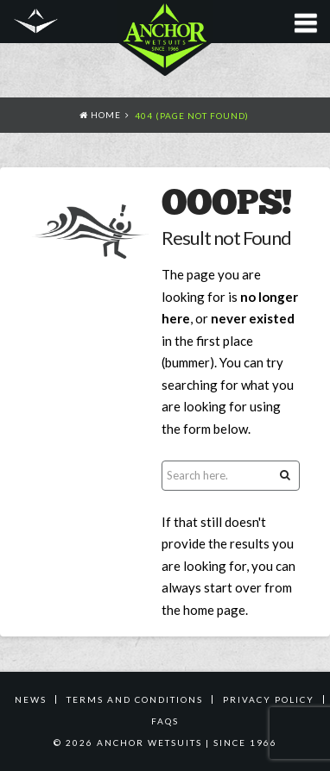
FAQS (165, 721)
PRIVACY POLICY (268, 699)
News (31, 699)
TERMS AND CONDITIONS (135, 699)
